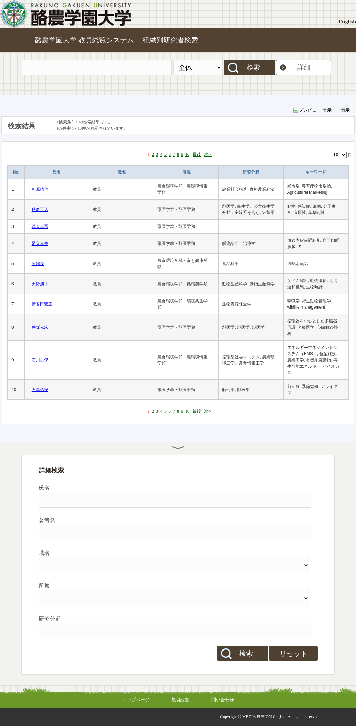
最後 (197, 154)
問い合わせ (222, 699)
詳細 (303, 67)
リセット (293, 653)
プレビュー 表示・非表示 (324, 110)
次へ (208, 154)
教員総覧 (180, 699)
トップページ (135, 699)
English (347, 21)
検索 (253, 67)
